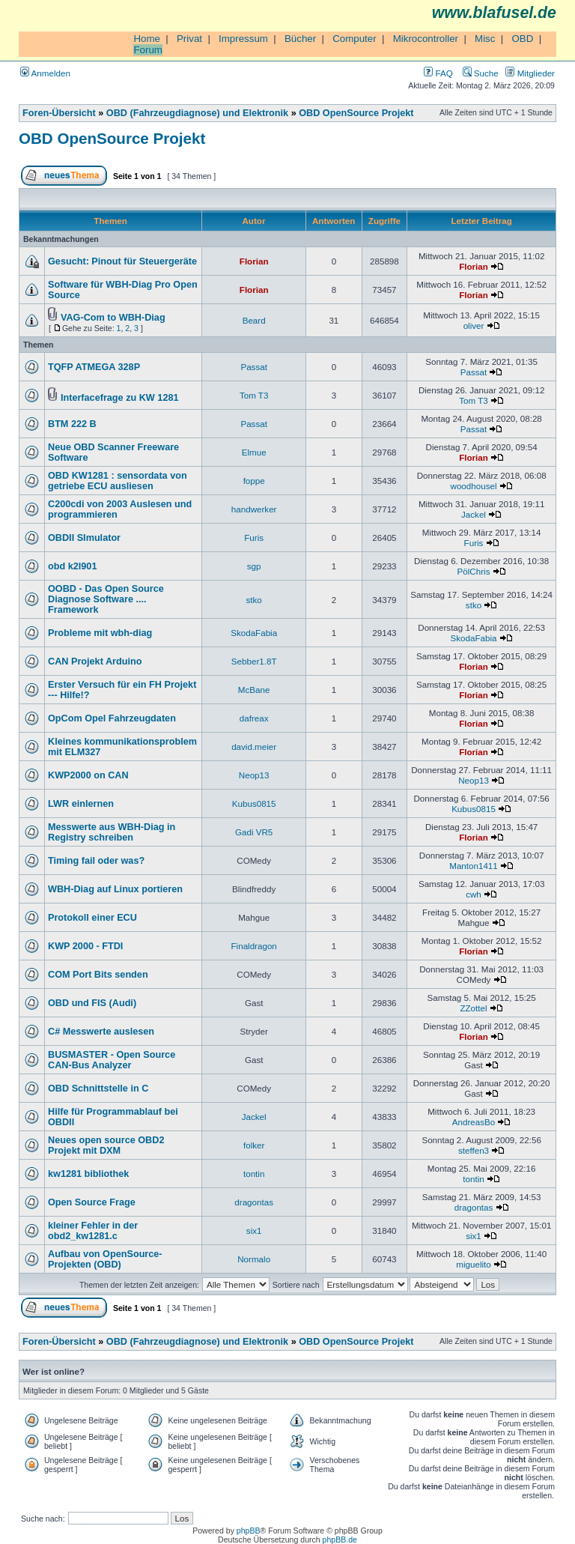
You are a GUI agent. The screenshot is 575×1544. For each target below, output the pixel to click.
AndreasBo (473, 1122)
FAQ (438, 73)
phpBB (249, 1530)
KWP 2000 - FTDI (85, 946)
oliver (473, 325)
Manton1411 (473, 866)
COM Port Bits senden (98, 974)
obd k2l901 (72, 566)
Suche (481, 73)
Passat (253, 367)
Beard (254, 320)
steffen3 (473, 1150)
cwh (473, 894)
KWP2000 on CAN (88, 775)
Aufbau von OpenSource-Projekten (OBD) (105, 1259)
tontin (253, 1173)
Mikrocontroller (425, 38)
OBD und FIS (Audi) (92, 1003)
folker (253, 1145)
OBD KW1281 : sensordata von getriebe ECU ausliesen (117, 480)
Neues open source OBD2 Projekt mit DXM (106, 1145)
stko (254, 600)
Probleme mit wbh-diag (100, 633)
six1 (254, 1230)
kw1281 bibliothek (88, 1174)
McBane (254, 689)
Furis (254, 537)
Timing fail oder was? (96, 861)
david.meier (253, 746)
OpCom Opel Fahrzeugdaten (112, 718)
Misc (485, 38)
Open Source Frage (92, 1202)
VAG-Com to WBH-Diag (113, 317)
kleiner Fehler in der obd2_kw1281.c (93, 1230)
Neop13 (254, 775)
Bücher (300, 38)
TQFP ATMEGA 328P (94, 367)
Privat (189, 38)
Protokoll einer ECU (92, 917)
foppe (254, 480)
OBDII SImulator (84, 538)
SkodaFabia (254, 633)
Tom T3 (254, 395)
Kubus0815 (254, 803)
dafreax (254, 718)
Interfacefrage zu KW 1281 (120, 398)
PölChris (473, 571)
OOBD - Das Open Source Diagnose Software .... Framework (106, 599)
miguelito (473, 1264)
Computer (354, 38)
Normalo (253, 1259)
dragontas (253, 1202)
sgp (254, 566)
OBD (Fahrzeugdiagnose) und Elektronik (197, 113)
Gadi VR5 (254, 832)
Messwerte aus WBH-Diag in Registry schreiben (111, 832)
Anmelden (45, 73)
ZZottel (473, 1008)
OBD (522, 38)
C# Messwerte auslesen (101, 1031)
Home (146, 38)
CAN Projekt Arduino (95, 661)
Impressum (243, 38)
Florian (254, 261)
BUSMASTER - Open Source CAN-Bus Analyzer (111, 1060)
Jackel (473, 514)
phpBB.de (340, 1539)
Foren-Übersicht (59, 113)
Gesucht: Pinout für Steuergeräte (122, 261)
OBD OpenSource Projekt (356, 113)
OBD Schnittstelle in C (98, 1088)
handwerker (254, 509)
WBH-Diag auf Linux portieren (115, 889)
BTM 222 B (72, 424)
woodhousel (474, 486)
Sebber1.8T (254, 661)
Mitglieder (530, 73)
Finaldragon (254, 946)
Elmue (254, 452)
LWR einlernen (81, 804)
